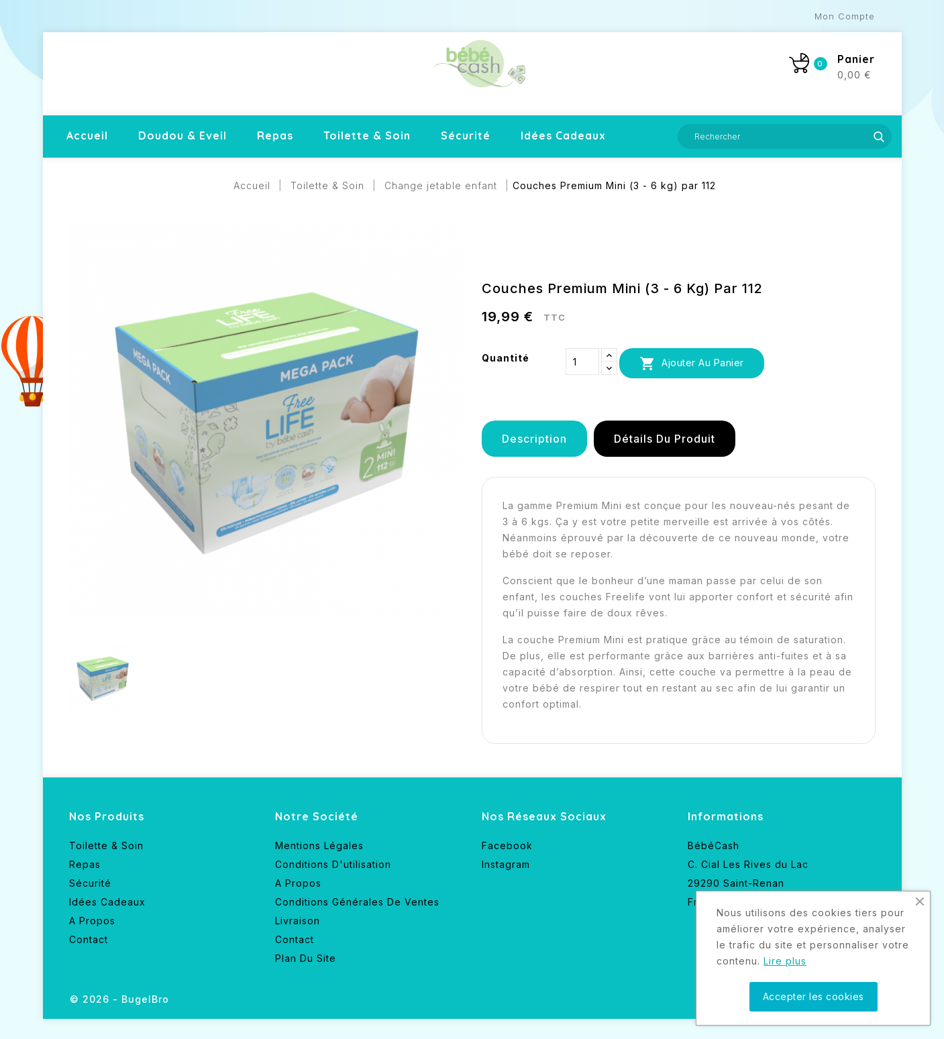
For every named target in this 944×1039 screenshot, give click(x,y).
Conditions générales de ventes (357, 902)
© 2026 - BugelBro (119, 999)
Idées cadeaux (563, 135)
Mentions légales (319, 845)
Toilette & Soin (367, 135)
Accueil (87, 135)
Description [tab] (534, 438)
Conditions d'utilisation (333, 864)
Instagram (506, 864)
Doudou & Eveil (182, 135)
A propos (92, 920)
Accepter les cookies (813, 996)
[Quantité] (582, 361)
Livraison (297, 920)
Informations (726, 816)
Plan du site (305, 958)
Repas (275, 135)
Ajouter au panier (691, 364)
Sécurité (465, 135)
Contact (88, 939)
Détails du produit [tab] (664, 438)
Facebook (507, 845)
